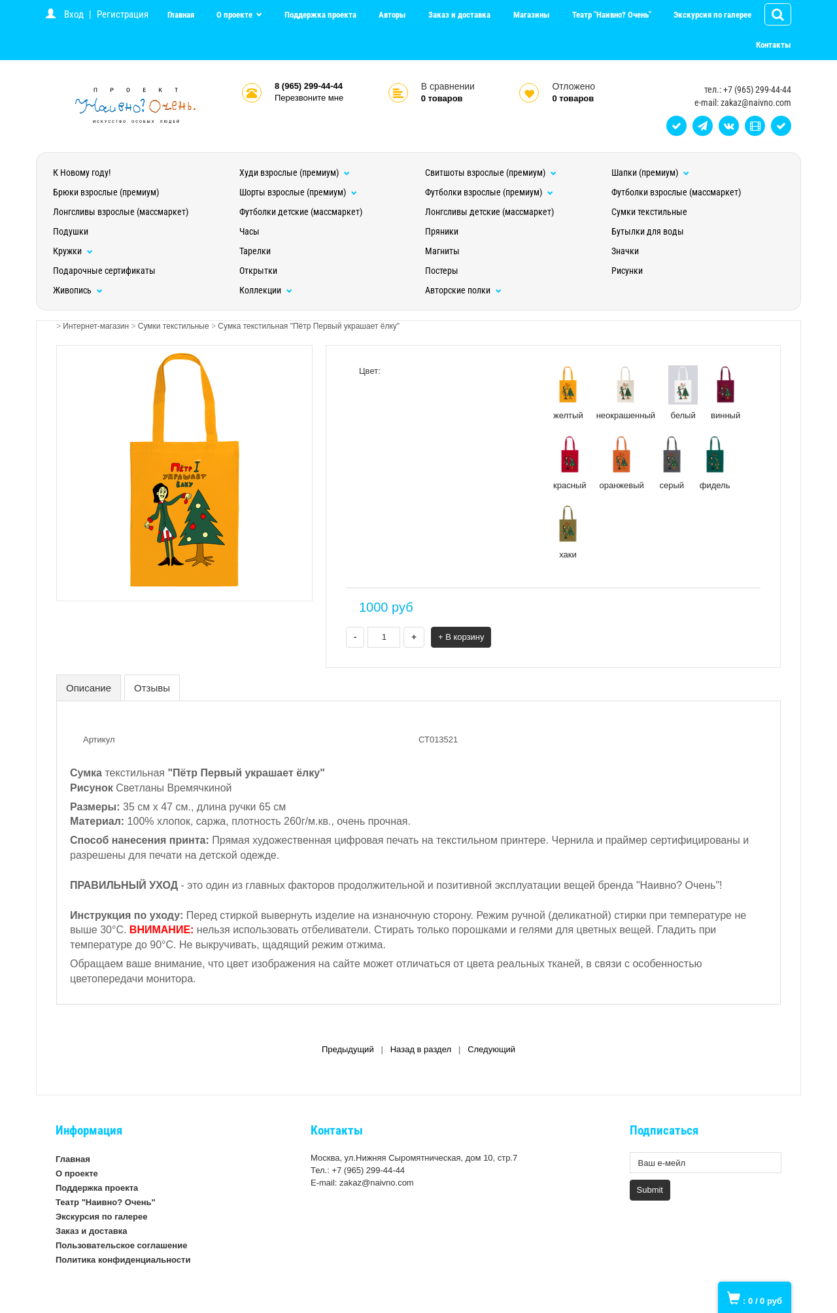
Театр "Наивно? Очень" (611, 15)
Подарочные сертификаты (104, 270)
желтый (568, 392)
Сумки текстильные (649, 212)
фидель (715, 462)
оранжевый (621, 462)
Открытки (258, 270)
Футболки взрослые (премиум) (489, 192)
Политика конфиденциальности (123, 1260)
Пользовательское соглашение (121, 1245)
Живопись (78, 290)
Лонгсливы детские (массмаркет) (489, 212)
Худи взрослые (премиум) (294, 172)
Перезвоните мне (309, 98)
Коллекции (265, 290)
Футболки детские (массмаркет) (300, 212)
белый (683, 392)
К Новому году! (82, 172)
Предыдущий (348, 1049)
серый (672, 462)
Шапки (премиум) (650, 172)
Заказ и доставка (459, 15)
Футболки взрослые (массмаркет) (676, 192)
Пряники (441, 231)
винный (725, 392)
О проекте (235, 15)
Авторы (392, 15)
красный (569, 462)
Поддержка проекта (320, 15)
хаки (568, 532)
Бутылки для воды (647, 231)
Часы (249, 231)
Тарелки (255, 251)
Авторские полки (463, 290)
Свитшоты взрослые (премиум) (490, 172)
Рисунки (627, 270)
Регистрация (122, 14)
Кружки (73, 251)
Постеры (441, 270)
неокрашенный (625, 392)
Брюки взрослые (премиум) (106, 192)
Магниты (442, 251)
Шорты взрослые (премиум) (298, 192)
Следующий (491, 1049)
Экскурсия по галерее (712, 15)
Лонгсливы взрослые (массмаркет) (120, 212)
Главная (180, 15)
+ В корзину (461, 637)
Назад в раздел (420, 1049)
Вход (74, 14)
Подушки (70, 231)
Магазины (531, 15)
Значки (625, 251)
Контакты (773, 45)
